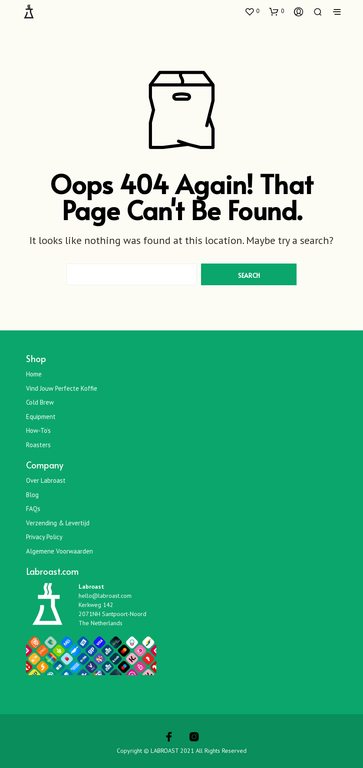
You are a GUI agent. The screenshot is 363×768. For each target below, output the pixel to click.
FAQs (33, 508)
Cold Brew (40, 402)
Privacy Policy (44, 537)
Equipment (41, 416)
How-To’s (38, 430)
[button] (251, 11)
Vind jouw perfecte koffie (61, 388)
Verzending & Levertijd (57, 523)
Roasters (38, 445)
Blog (32, 495)
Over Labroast (46, 480)
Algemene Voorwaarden (59, 551)
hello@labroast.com (105, 596)
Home (34, 374)
